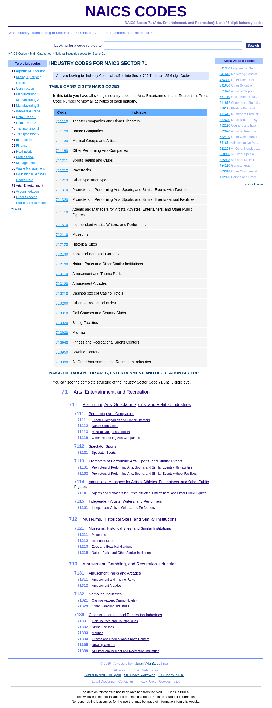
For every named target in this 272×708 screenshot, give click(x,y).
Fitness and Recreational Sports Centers (120, 639)
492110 (225, 125)
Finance (22, 146)
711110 (62, 121)
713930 (62, 333)
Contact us (126, 681)
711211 (62, 160)
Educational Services (31, 174)
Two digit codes (28, 63)
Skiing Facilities (103, 627)
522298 (225, 148)
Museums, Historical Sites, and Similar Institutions (130, 519)
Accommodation (27, 191)
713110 (62, 274)
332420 (225, 120)
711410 (62, 212)
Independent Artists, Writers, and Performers (125, 501)
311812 (225, 103)
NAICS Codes (136, 11)
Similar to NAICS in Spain (102, 675)
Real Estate (24, 151)
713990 (62, 362)
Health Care (24, 180)
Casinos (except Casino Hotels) (114, 600)
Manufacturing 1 (27, 94)
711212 (62, 170)
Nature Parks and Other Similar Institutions (122, 553)
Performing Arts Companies (111, 414)
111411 (225, 114)
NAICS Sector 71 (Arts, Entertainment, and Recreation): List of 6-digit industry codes (194, 23)
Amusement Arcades (106, 585)
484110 (225, 165)
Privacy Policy (146, 681)
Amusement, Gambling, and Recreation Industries (130, 564)
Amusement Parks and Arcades (115, 573)
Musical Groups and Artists (111, 432)
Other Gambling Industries (110, 606)
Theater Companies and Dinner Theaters (121, 420)
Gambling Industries (105, 594)
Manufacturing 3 (27, 106)
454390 (225, 80)
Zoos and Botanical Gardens (112, 547)
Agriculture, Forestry (30, 71)
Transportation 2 (27, 134)
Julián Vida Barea (147, 663)
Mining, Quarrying (28, 77)
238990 (225, 154)
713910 (62, 313)
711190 (62, 151)
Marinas (97, 633)
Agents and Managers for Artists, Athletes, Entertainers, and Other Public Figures (149, 493)
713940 (62, 342)
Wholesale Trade (28, 111)
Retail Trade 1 (26, 117)
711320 (62, 200)
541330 (225, 68)
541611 (225, 143)
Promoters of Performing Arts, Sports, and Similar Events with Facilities (142, 467)
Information (24, 140)
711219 (62, 180)
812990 (225, 131)
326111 (225, 108)
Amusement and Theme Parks (113, 579)
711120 (62, 131)
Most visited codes (239, 61)
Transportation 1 (27, 128)
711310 (62, 190)
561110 (225, 97)
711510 (62, 225)
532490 (225, 137)
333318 (225, 171)
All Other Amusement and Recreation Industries (125, 651)
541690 (225, 85)
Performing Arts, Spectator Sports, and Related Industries (137, 404)
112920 (225, 177)
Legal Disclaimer (104, 681)
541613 (225, 74)
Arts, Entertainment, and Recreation (112, 392)
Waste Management (30, 168)
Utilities (21, 83)
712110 (62, 235)
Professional (25, 157)
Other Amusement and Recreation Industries (125, 615)
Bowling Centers (103, 645)
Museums (99, 535)
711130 (62, 141)
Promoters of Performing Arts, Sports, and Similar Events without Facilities (144, 473)
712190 (62, 264)
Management (25, 163)
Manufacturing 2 (27, 100)
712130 (62, 254)
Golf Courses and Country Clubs (115, 621)
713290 (62, 303)
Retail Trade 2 (26, 123)
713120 (62, 284)
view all (16, 208)
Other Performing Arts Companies (116, 438)
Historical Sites (102, 541)
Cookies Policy (169, 681)
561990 (225, 91)
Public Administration (31, 203)
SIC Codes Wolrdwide (139, 675)
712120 (62, 244)
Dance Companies (105, 426)
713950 (62, 352)
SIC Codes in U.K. (171, 675)
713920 (62, 323)
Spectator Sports (102, 446)
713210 (62, 293)
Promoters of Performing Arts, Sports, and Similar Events (135, 461)
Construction (25, 88)
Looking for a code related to (78, 45)
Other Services (26, 197)
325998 (225, 160)
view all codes (254, 184)
